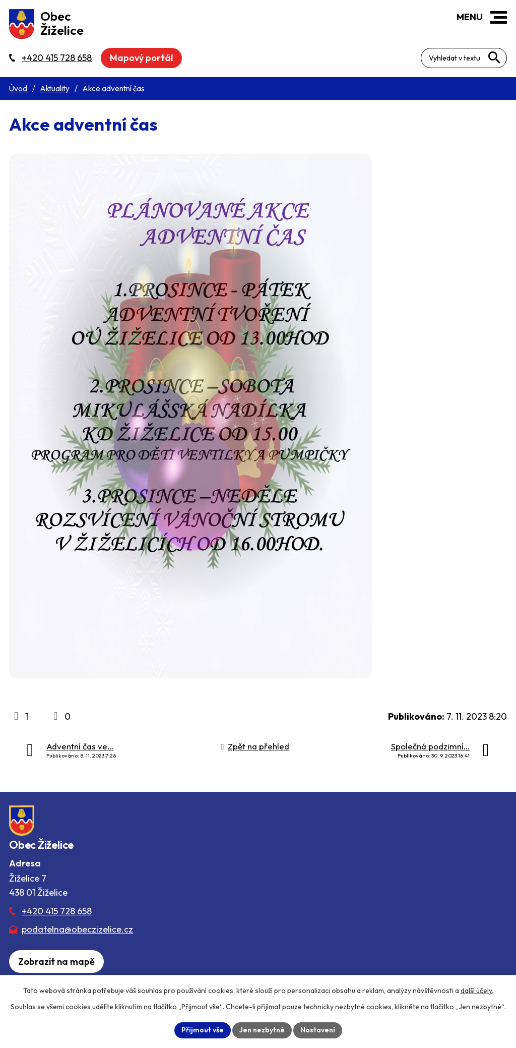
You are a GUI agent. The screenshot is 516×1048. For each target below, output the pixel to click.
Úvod (18, 88)
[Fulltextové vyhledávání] (464, 58)
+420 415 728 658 (57, 911)
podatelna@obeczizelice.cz (77, 929)
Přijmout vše (202, 1029)
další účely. (477, 990)
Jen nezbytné (262, 1029)
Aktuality (55, 88)
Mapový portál (141, 58)
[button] (498, 17)
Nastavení (317, 1029)
